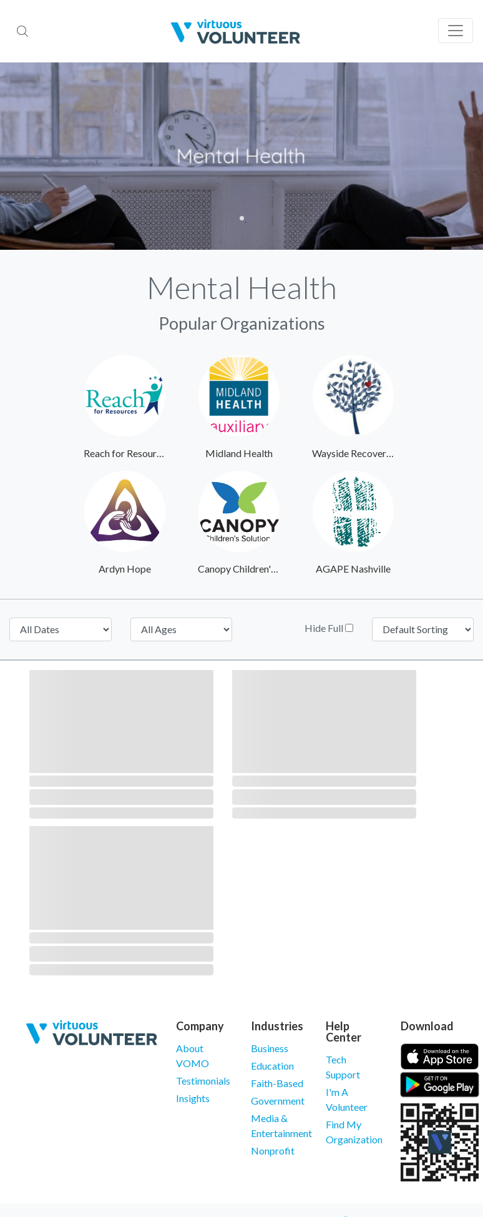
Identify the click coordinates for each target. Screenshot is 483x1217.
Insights (193, 1098)
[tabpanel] (241, 156)
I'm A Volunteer (347, 1099)
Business (269, 1048)
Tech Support (343, 1066)
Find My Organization (354, 1131)
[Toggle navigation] (455, 30)
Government (278, 1100)
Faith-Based (277, 1083)
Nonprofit (273, 1150)
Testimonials (203, 1080)
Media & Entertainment (279, 1125)
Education (272, 1066)
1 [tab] (242, 218)
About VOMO (192, 1055)
